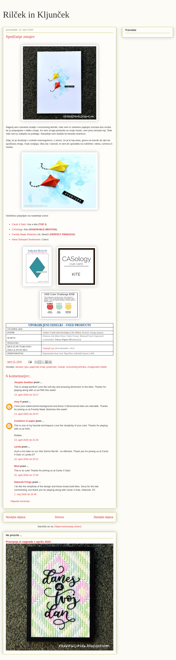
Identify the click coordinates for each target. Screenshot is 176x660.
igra (26, 367)
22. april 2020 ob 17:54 (26, 475)
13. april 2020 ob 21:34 (26, 440)
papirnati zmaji (37, 367)
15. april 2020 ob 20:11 (26, 459)
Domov (59, 517)
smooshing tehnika (76, 367)
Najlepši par (48, 348)
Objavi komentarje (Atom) (67, 526)
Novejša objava (15, 517)
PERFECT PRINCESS (62, 234)
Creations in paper (24, 421)
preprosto (51, 367)
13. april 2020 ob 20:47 (26, 414)
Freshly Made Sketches (24, 234)
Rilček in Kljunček (36, 14)
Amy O (18, 401)
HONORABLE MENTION (42, 229)
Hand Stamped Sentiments (26, 239)
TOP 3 (42, 224)
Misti (17, 466)
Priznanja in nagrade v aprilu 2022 (28, 541)
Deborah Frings (23, 482)
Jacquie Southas (23, 382)
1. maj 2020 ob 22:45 (25, 494)
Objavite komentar (20, 501)
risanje (61, 367)
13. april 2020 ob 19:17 (26, 394)
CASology (17, 229)
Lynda (17, 446)
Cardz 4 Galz (19, 224)
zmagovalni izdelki (97, 367)
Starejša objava (103, 517)
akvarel (19, 367)
